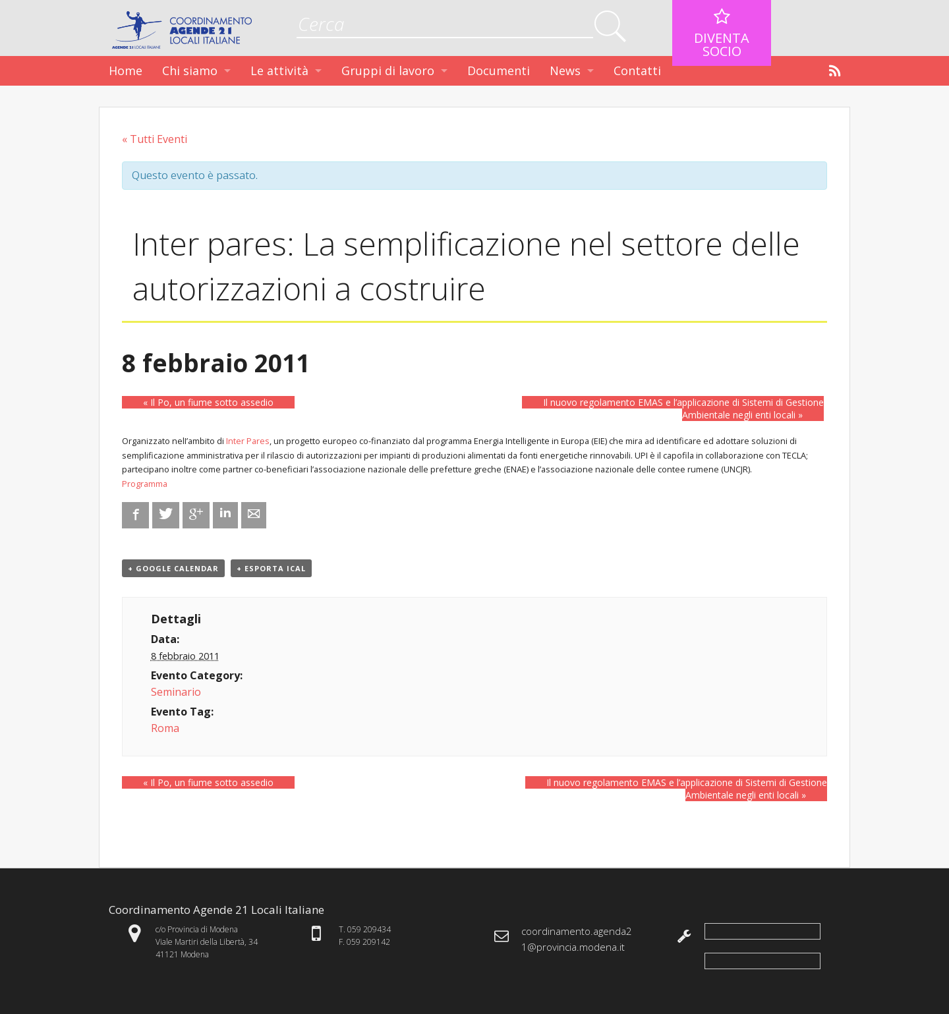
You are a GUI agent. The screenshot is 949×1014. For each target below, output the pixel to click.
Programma (144, 484)
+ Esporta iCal (271, 568)
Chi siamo (189, 70)
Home (125, 70)
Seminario (176, 692)
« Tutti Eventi (154, 139)
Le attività (279, 70)
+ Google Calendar (173, 568)
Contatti (637, 70)
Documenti (498, 70)
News (565, 70)
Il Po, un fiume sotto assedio (208, 402)
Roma (165, 728)
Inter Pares (248, 441)
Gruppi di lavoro (387, 70)
